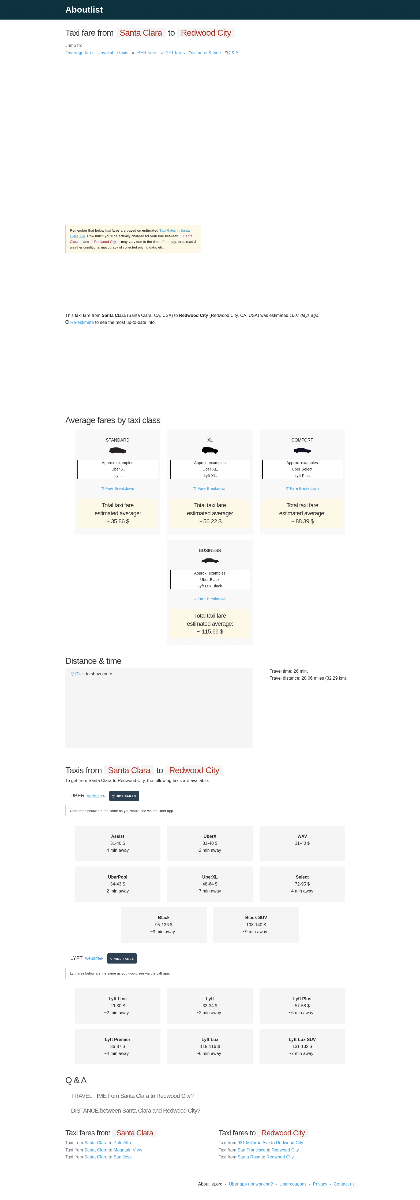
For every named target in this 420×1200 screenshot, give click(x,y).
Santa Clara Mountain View (103, 1150)
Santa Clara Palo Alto (98, 1142)
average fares (81, 52)
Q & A (232, 52)
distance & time (206, 52)
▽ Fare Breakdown (117, 488)
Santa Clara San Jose (98, 1157)
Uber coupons (293, 1184)
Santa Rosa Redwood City (256, 1157)
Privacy (320, 1184)
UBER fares (146, 52)
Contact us (344, 1184)
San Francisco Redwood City (259, 1150)
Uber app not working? (251, 1184)
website (94, 796)
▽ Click (78, 674)
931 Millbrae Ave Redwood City (261, 1142)
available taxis (114, 52)
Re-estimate (79, 322)
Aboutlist (84, 9)
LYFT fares (174, 52)
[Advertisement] (210, 93)
